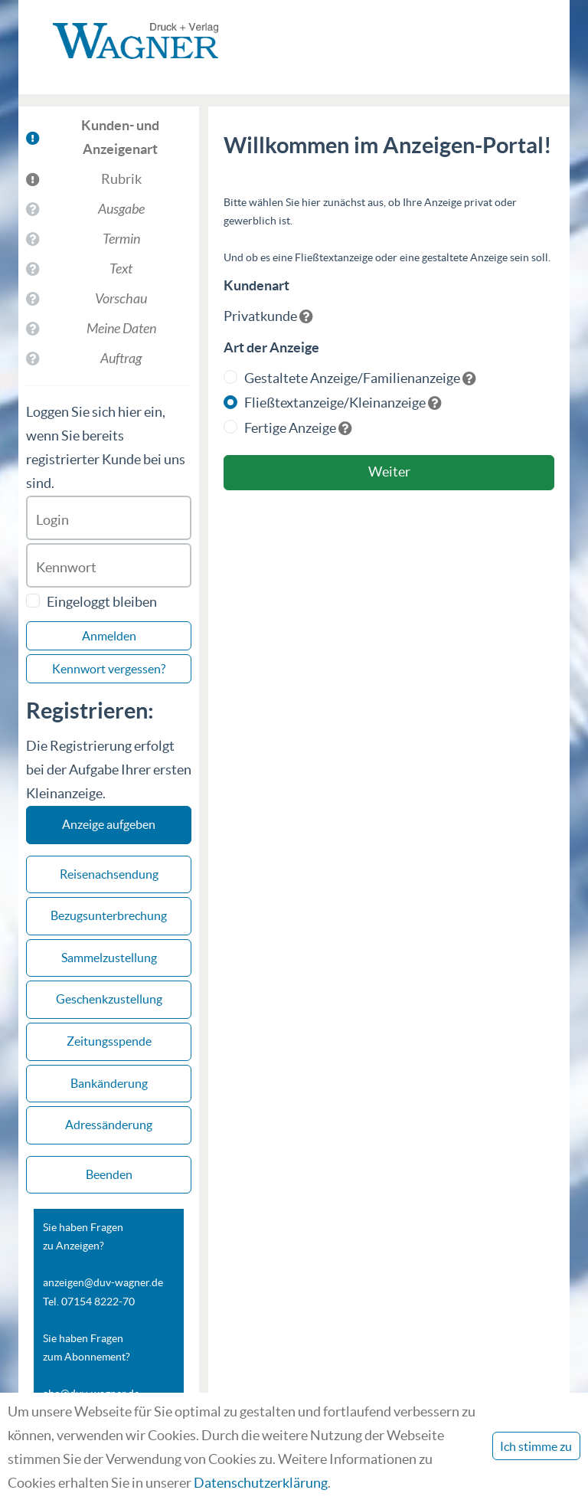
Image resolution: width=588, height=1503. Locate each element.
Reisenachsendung (109, 874)
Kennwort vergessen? (108, 669)
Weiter (389, 472)
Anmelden (109, 636)
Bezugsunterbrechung (109, 915)
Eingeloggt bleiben (102, 602)
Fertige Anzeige (290, 428)
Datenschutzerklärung (261, 1483)
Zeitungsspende (109, 1041)
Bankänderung (109, 1083)
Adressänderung (108, 1124)
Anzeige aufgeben (108, 824)
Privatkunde (260, 316)
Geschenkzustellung (109, 999)
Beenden (109, 1174)
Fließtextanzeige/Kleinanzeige (335, 403)
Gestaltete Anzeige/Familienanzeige (352, 378)
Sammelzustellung (109, 957)
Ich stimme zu (536, 1446)
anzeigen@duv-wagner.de (103, 1282)
